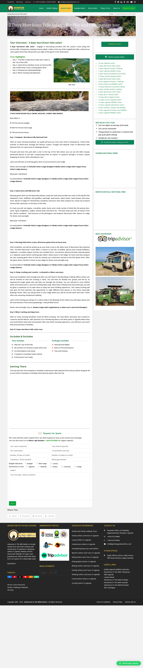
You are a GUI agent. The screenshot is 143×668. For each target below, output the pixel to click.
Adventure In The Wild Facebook (116, 585)
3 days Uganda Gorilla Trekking (110, 68)
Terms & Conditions (103, 665)
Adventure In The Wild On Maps (116, 580)
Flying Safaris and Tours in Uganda (85, 557)
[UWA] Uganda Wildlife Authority (116, 569)
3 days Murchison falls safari (109, 66)
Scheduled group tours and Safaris (85, 548)
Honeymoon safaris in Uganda (83, 544)
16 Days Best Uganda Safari (109, 97)
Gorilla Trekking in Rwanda (17, 605)
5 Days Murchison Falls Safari (109, 92)
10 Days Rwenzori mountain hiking (111, 87)
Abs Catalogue (109, 587)
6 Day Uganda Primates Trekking (110, 81)
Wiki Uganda (109, 574)
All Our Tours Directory (16, 602)
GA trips (10, 607)
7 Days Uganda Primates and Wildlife (112, 110)
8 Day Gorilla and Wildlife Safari (110, 84)
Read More (11, 581)
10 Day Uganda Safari (106, 63)
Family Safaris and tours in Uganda (85, 535)
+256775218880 (113, 536)
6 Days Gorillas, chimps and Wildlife (112, 107)
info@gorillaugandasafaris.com (119, 544)
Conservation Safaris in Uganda (84, 579)
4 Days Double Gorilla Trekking (110, 89)
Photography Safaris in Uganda (84, 561)
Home (111, 14)
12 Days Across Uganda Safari (109, 100)
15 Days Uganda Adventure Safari (111, 105)
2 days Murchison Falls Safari (109, 79)
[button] (12, 516)
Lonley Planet (109, 577)
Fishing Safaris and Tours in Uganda (86, 570)
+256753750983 (113, 540)
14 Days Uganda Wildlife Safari (110, 102)
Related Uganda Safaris (115, 57)
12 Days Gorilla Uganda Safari (109, 76)
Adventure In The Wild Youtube (116, 582)
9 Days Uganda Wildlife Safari (109, 113)
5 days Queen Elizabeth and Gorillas (112, 74)
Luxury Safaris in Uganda (81, 540)
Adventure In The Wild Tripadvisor (117, 572)
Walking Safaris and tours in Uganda (86, 574)
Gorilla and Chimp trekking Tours (84, 531)
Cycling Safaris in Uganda (81, 583)
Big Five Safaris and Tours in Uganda (86, 553)
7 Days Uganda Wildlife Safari (109, 71)
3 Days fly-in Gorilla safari (108, 94)
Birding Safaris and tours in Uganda (85, 566)
